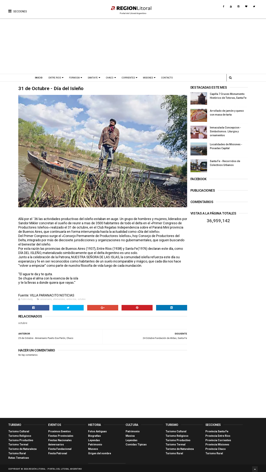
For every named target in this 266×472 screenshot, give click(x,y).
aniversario (46, 297)
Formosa (75, 77)
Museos (93, 447)
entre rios (71, 297)
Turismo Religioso (19, 434)
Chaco (111, 77)
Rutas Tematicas (18, 456)
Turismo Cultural (18, 429)
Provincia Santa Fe (216, 429)
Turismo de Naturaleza (22, 447)
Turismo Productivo (20, 438)
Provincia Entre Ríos (217, 434)
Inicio (40, 77)
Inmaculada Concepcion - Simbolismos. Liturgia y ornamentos (225, 131)
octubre (82, 297)
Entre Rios (56, 77)
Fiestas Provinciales (60, 434)
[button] (17, 8)
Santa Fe (94, 77)
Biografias (94, 434)
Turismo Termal (18, 443)
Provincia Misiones (217, 443)
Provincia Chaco (215, 447)
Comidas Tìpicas (136, 443)
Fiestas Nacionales (60, 438)
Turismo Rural (17, 451)
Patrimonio (95, 443)
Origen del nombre (99, 451)
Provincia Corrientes (218, 438)
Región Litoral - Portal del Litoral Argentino (55, 467)
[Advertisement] (133, 46)
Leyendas (94, 438)
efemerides (59, 297)
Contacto (168, 77)
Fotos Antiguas (97, 429)
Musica (130, 434)
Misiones (149, 77)
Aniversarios (56, 443)
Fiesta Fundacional (59, 447)
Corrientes (129, 77)
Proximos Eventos (59, 429)
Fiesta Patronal (57, 451)
